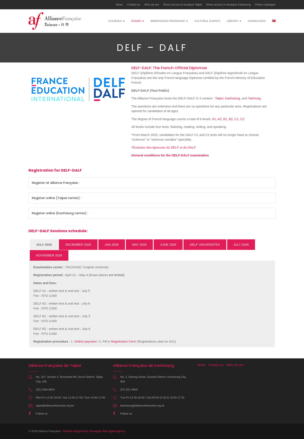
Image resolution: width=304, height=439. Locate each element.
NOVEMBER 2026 (49, 255)
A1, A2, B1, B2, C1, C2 (228, 119)
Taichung (254, 98)
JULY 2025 (44, 244)
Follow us (42, 413)
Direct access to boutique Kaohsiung (228, 4)
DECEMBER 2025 (78, 244)
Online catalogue (265, 4)
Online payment (85, 341)
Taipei (219, 98)
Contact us (133, 4)
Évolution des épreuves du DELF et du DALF (164, 147)
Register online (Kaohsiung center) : (60, 213)
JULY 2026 (241, 244)
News (119, 4)
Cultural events (207, 21)
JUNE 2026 (168, 244)
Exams (136, 21)
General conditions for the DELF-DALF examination (170, 155)
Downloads (257, 21)
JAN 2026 (112, 244)
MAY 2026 (139, 244)
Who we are (151, 4)
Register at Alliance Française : (56, 182)
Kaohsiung (232, 98)
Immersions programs (167, 21)
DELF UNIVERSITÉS (205, 244)
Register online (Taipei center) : (56, 198)
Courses (115, 21)
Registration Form (123, 341)
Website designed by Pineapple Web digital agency (94, 431)
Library (232, 21)
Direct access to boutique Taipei (182, 4)
